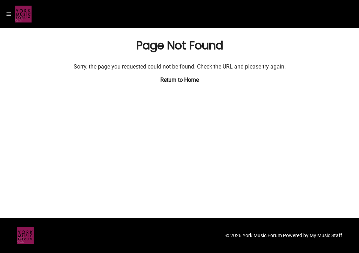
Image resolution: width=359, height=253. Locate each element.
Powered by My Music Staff (312, 235)
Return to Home (179, 80)
